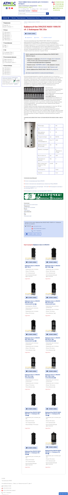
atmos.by (57, 10)
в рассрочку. (55, 69)
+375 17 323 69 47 (55, 59)
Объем (5, 30)
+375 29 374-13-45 (36, 226)
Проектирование (21, 18)
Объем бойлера (8, 65)
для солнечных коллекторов (30, 204)
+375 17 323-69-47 (36, 230)
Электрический (27, 216)
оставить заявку (31, 33)
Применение (7, 23)
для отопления (31, 207)
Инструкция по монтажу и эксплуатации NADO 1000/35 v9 (38, 191)
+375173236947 (59, 6)
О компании (55, 18)
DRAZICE (35, 306)
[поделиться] (28, 37)
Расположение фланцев (10, 57)
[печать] (36, 37)
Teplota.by (34, 10)
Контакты (62, 18)
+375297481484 (59, 4)
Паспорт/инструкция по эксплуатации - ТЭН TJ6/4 (37, 186)
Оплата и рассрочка (46, 18)
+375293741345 (59, 2)
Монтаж (14, 18)
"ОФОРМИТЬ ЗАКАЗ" (41, 64)
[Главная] (9, 6)
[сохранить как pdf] (47, 37)
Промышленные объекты (33, 18)
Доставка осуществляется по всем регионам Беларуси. (40, 73)
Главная (25, 21)
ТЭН (5, 50)
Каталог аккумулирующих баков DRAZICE (34, 181)
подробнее (27, 278)
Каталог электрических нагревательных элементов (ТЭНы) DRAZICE (41, 183)
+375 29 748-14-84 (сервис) (39, 228)
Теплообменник (8, 43)
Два (25, 213)
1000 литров (27, 210)
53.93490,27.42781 (7, 486)
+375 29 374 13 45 (44, 59)
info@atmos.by (59, 8)
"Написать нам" (54, 67)
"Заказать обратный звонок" (40, 67)
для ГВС (26, 207)
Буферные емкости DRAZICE (34, 21)
